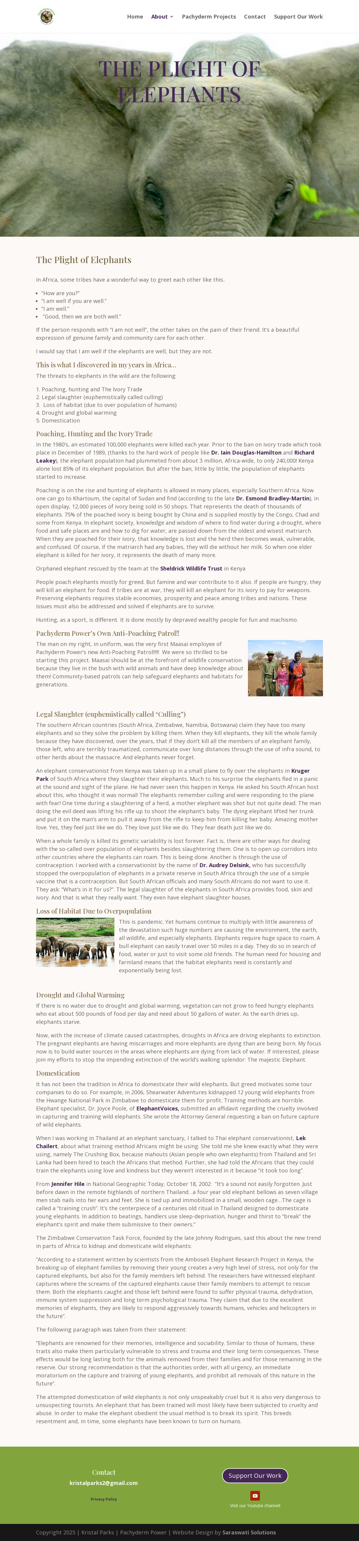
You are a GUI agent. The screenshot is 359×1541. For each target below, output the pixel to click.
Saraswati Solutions (249, 1532)
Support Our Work (298, 17)
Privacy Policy (104, 1499)
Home (135, 17)
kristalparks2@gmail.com (104, 1482)
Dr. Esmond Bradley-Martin (272, 498)
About (159, 17)
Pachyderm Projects (209, 17)
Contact (255, 17)
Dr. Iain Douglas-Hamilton (246, 452)
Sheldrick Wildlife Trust (191, 568)
